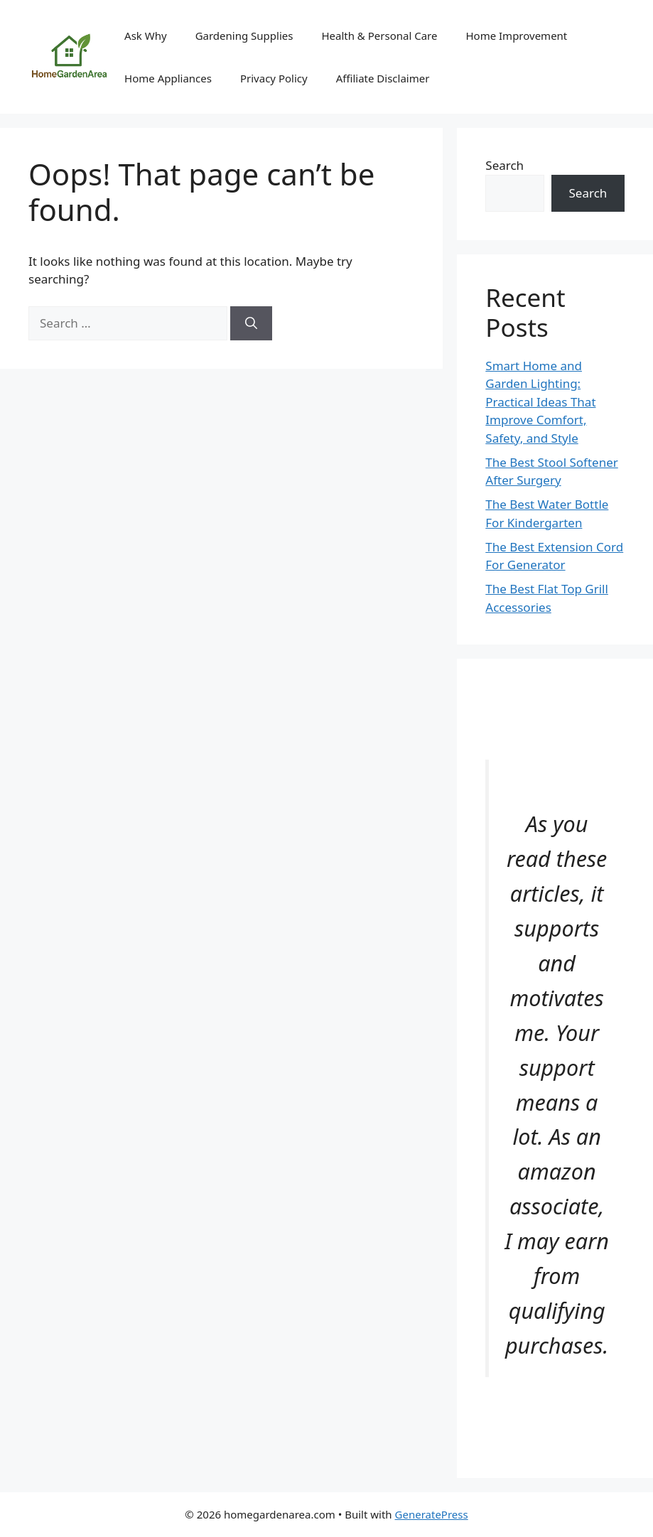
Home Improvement (516, 35)
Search (504, 165)
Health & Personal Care (379, 35)
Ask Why (145, 35)
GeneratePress (431, 1514)
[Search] (251, 323)
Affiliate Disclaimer (383, 78)
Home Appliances (168, 78)
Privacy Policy (274, 78)
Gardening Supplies (244, 35)
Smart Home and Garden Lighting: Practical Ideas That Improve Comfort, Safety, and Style (540, 401)
